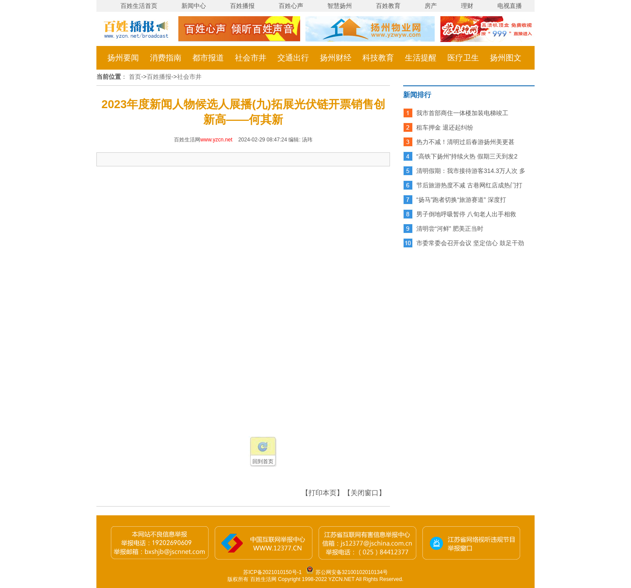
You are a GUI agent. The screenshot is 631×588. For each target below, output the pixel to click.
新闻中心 (193, 5)
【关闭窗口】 (365, 492)
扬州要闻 (123, 57)
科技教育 (378, 57)
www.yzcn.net (216, 140)
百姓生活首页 (139, 5)
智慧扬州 (339, 5)
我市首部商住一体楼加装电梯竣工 (462, 112)
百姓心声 (291, 5)
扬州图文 (505, 57)
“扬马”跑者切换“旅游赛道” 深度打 (461, 199)
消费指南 (165, 57)
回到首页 (262, 461)
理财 (467, 5)
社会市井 (250, 57)
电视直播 (509, 5)
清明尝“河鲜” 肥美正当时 (449, 228)
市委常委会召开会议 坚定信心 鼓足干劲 (470, 242)
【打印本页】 (322, 492)
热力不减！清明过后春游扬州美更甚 (465, 141)
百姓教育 (388, 5)
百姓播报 (242, 5)
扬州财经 (335, 57)
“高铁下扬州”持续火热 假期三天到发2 (467, 156)
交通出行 (293, 57)
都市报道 (208, 57)
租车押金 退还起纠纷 (444, 127)
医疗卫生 (463, 57)
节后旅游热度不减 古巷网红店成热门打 (469, 185)
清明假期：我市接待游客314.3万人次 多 (470, 170)
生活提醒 (420, 57)
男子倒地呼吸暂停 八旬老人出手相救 (466, 214)
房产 (431, 5)
